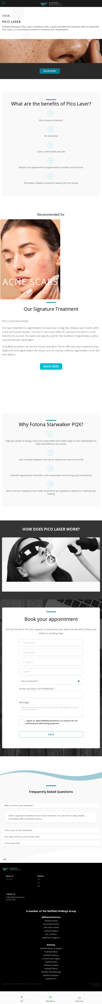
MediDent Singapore (51, 937)
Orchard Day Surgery (51, 958)
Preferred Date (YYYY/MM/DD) (36, 688)
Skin (38, 879)
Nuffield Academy (51, 955)
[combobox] (22, 662)
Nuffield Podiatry (51, 965)
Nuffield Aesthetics (51, 975)
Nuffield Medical (51, 931)
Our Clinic (9, 879)
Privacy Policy (96, 986)
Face (38, 883)
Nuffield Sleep (51, 962)
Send (51, 734)
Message (24, 702)
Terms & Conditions (94, 984)
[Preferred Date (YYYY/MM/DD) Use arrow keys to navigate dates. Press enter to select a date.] (51, 694)
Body (38, 886)
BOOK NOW (50, 71)
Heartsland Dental (51, 924)
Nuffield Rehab (51, 951)
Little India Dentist (51, 927)
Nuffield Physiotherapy (51, 972)
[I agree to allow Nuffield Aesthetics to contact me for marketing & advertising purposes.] (51, 722)
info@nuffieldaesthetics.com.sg (15, 897)
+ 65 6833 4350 (11, 899)
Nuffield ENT (51, 978)
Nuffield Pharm (51, 968)
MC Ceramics (51, 934)
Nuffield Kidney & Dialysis (51, 948)
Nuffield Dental (51, 920)
